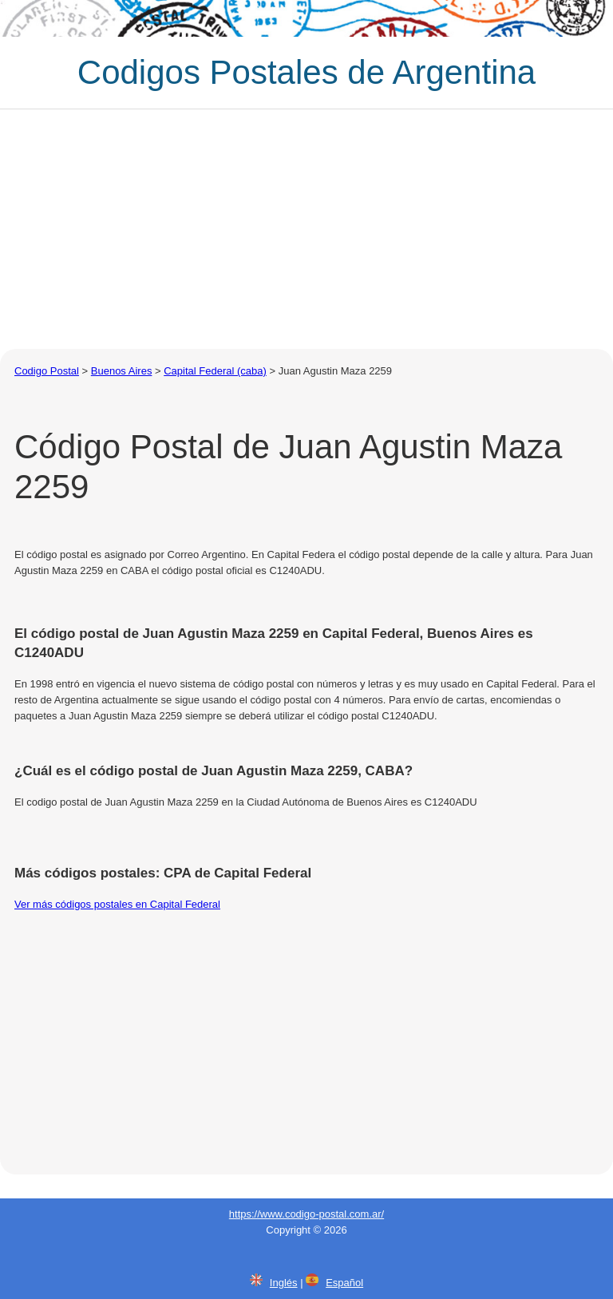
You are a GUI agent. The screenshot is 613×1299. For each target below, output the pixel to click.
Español (344, 1283)
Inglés (284, 1283)
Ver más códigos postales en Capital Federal (117, 904)
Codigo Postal (46, 371)
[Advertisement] (306, 229)
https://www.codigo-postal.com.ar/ (306, 1214)
